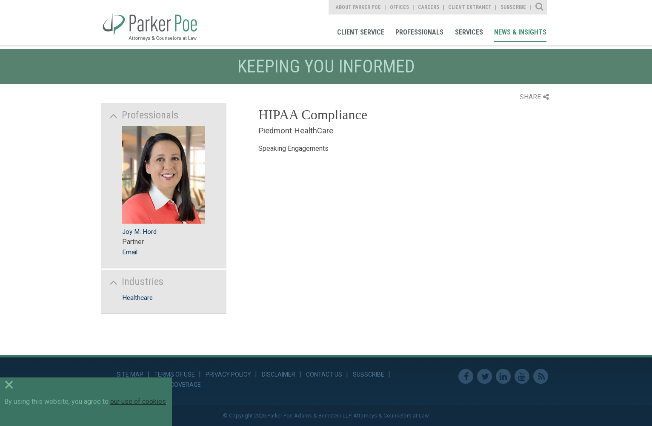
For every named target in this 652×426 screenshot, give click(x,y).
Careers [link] (428, 7)
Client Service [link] (360, 32)
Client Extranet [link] (470, 7)
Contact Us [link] (324, 374)
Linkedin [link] (503, 376)
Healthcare (137, 298)
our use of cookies (138, 401)
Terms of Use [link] (174, 374)
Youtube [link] (522, 376)
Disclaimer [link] (278, 374)
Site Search (539, 7)
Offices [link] (399, 7)
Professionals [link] (419, 32)
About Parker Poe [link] (358, 7)
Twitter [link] (484, 376)
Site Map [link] (130, 374)
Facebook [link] (465, 376)
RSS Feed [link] (540, 376)
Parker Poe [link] (155, 22)
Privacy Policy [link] (228, 374)
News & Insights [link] (520, 32)
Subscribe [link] (513, 7)
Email (129, 252)
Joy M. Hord (139, 232)
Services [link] (469, 32)
